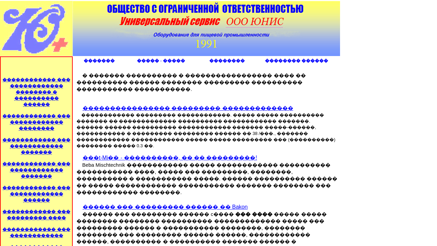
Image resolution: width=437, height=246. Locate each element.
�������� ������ (296, 60)
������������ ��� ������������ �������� (36, 122)
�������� (227, 60)
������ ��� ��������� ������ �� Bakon (165, 207)
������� (99, 60)
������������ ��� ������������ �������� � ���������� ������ (36, 92)
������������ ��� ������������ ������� (36, 146)
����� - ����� (161, 60)
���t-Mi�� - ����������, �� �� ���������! (170, 158)
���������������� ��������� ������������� (188, 108)
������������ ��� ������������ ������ (36, 194)
